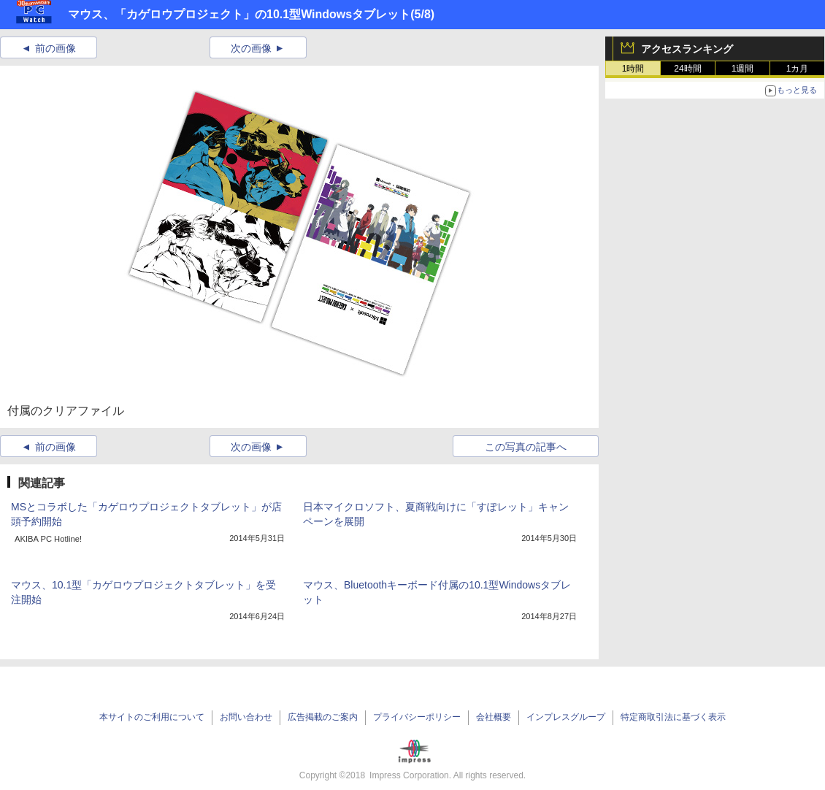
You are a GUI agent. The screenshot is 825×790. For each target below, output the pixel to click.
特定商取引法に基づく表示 (673, 717)
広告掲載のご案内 (323, 717)
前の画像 (55, 48)
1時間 (633, 69)
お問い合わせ (246, 717)
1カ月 (797, 69)
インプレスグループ (565, 717)
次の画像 (251, 48)
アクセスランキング (687, 49)
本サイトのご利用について (151, 717)
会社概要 (493, 717)
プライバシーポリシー (417, 717)
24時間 (687, 69)
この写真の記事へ (526, 447)
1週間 (743, 69)
